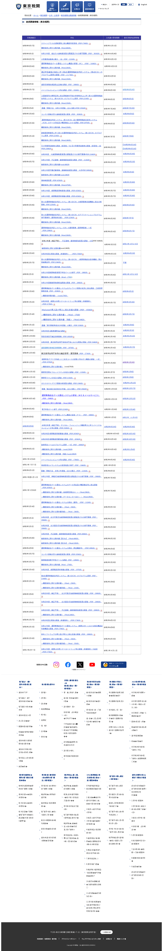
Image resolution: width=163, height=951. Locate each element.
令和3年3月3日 (128, 330)
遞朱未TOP (23, 692)
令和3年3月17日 (129, 314)
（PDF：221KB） (59, 59)
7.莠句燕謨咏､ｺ (92, 858)
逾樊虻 (43, 720)
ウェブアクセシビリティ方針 (91, 939)
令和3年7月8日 (128, 136)
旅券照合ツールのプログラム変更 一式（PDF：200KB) (63, 445)
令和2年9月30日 (129, 427)
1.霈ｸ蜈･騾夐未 (137, 800)
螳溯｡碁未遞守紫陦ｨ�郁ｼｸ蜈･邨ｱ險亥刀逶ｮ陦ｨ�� (71, 797)
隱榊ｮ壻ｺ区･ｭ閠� (138, 721)
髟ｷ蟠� (44, 731)
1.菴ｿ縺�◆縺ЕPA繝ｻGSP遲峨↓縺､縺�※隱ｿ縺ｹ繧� (93, 800)
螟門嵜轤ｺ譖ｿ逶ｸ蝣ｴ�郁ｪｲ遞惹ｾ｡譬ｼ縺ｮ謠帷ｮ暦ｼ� (116, 840)
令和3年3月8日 (128, 325)
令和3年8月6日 (128, 114)
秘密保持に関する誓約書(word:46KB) (55, 164)
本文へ (105, 4)
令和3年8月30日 (129, 123)
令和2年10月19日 (129, 434)
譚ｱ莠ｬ (43, 698)
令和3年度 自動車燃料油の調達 (53, 331)
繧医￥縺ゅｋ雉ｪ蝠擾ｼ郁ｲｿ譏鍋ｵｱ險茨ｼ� (116, 730)
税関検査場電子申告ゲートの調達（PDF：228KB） (60, 560)
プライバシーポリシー (69, 939)
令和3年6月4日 (128, 172)
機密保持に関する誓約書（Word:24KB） (56, 140)
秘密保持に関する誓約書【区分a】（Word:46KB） (60, 538)
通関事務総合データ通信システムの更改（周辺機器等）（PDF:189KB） (68, 548)
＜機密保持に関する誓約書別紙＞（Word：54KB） (60, 512)
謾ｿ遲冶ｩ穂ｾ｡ (69, 750)
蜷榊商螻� (45, 709)
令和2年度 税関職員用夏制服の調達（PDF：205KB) (60, 439)
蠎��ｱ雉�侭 (137, 741)
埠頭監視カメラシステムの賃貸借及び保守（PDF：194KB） (64, 465)
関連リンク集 (121, 939)
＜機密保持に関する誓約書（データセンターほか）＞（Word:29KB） (67, 497)
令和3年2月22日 (129, 336)
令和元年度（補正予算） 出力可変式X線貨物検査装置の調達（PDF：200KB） (71, 593)
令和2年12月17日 (129, 388)
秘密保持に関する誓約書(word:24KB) (55, 175)
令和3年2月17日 (129, 347)
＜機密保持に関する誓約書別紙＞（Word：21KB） (60, 588)
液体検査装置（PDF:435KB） (53, 180)
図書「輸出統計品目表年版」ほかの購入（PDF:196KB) (64, 389)
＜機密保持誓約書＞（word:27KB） (54, 296)
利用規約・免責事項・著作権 (46, 939)
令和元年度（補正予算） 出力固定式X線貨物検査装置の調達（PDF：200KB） (71, 602)
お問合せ (109, 939)
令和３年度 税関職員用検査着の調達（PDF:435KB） (62, 191)
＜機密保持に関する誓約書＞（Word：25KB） (58, 583)
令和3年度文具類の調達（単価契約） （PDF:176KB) (61, 254)
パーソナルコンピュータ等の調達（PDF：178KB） (61, 460)
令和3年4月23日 (129, 253)
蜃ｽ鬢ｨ (43, 692)
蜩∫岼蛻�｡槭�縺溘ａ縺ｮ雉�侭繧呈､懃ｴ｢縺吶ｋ (70, 826)
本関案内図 (107, 932)
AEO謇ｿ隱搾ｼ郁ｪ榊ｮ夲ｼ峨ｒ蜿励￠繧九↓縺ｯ (138, 704)
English (144, 4)
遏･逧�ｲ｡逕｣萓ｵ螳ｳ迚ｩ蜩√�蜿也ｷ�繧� (93, 721)
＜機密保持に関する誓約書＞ (52, 367)
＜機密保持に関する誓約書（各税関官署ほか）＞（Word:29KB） (66, 492)
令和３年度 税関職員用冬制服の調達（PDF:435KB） (62, 196)
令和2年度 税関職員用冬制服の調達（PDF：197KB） (62, 570)
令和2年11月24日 (129, 409)
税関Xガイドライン (79, 669)
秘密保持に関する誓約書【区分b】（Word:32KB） (60, 543)
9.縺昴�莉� (136, 866)
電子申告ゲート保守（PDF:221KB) (55, 409)
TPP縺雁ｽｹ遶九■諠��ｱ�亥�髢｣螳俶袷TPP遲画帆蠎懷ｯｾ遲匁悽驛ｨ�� (71, 730)
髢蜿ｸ (44, 725)
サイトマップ (104, 9)
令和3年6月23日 (129, 162)
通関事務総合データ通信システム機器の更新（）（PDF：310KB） (69, 64)
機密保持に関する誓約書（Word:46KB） (56, 48)
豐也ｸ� (44, 736)
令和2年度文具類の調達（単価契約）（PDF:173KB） (61, 620)
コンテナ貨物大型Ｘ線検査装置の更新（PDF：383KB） (62, 114)
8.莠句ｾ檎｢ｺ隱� (92, 864)
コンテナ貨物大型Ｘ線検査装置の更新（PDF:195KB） (61, 554)
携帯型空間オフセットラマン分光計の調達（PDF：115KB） (64, 372)
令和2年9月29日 (110, 427)
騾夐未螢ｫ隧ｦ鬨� (26, 726)
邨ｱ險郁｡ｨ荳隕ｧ (115, 709)
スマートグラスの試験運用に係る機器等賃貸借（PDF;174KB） (66, 43)
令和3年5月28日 (129, 182)
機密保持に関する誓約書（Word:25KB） (56, 79)
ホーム (35, 15)
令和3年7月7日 (128, 218)
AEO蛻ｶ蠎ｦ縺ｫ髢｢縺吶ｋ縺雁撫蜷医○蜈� (138, 758)
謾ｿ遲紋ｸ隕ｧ (69, 706)
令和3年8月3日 (128, 99)
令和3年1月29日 (129, 362)
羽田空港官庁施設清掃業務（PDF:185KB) (57, 337)
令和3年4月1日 (128, 291)
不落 (124, 262)
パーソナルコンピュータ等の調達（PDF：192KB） (60, 90)
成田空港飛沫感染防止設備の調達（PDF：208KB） (60, 85)
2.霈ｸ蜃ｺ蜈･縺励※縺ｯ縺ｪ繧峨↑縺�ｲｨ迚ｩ (138, 809)
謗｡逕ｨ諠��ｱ (24, 721)
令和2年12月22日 (129, 383)
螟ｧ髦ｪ (43, 714)
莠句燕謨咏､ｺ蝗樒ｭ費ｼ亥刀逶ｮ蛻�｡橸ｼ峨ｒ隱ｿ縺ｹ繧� (71, 838)
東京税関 (43, 15)
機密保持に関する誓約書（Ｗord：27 (56, 277)
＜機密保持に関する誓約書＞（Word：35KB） (58, 507)
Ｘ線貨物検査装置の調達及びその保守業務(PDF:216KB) (73, 154)
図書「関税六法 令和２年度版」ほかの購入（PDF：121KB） (66, 471)
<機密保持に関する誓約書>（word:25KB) (56, 449)
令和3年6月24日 (129, 145)
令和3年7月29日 (129, 108)
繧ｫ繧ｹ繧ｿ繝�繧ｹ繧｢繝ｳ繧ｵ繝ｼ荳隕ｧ (138, 875)
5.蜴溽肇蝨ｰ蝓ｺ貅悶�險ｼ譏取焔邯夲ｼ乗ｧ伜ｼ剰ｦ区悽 (93, 841)
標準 (123, 4)
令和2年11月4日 (129, 449)
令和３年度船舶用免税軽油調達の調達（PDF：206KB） (63, 283)
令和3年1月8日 (128, 372)
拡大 (130, 4)
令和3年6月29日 (129, 154)
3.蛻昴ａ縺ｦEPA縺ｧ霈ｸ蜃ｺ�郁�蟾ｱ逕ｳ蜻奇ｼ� (93, 820)
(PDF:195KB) (64, 108)
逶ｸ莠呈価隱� (137, 735)
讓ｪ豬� (44, 703)
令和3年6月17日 (129, 231)
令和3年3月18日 (129, 302)
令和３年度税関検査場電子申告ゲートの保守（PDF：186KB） (65, 272)
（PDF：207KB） (59, 348)
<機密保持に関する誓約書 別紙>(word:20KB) (58, 454)
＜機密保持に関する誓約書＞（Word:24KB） (58, 615)
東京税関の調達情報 (68, 15)
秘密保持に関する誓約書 (51, 248)
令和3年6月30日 (129, 205)
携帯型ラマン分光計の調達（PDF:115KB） (57, 378)
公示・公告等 (54, 15)
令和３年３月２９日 (130, 274)
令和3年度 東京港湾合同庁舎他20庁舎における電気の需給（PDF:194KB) (69, 342)
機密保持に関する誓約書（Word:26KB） (56, 68)
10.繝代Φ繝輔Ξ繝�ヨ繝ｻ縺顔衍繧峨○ (93, 884)
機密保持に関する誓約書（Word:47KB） (56, 185)
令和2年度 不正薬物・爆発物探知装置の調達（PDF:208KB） (64, 534)
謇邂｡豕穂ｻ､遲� (71, 692)
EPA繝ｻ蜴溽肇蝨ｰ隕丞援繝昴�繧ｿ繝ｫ (93, 788)
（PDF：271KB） (66, 353)
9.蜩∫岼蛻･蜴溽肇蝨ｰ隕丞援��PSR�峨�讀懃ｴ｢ (93, 872)
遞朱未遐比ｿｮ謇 (25, 715)
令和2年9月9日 (28, 426)
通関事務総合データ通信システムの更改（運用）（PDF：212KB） (66, 502)
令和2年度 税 (46, 434)
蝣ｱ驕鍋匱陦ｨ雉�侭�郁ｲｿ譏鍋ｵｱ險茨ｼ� (116, 718)
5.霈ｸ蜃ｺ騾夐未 (137, 835)
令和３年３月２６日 (130, 244)
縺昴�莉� (23, 766)
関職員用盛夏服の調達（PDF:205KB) (65, 434)
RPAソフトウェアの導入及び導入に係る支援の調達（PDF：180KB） (67, 634)
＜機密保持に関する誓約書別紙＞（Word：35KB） (60, 643)
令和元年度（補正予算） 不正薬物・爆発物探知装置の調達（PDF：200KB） (70, 610)
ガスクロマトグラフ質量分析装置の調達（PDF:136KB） (62, 383)
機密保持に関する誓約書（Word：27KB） (57, 565)
